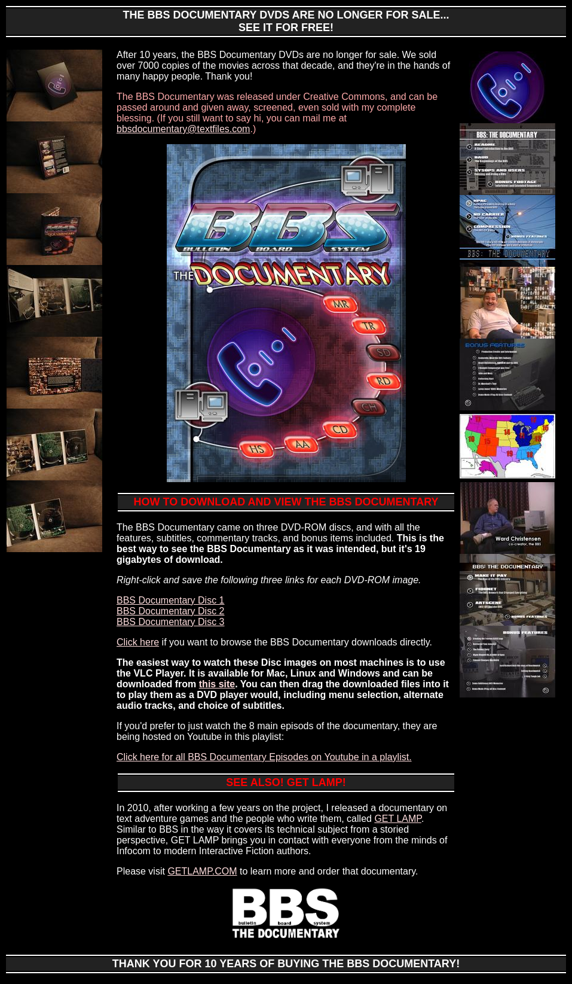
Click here (138, 642)
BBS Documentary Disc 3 (171, 622)
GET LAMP (397, 819)
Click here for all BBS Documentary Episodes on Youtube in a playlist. (264, 757)
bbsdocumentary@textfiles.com (183, 129)
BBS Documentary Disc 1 (171, 600)
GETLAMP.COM (202, 871)
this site (217, 684)
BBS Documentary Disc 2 (171, 611)
